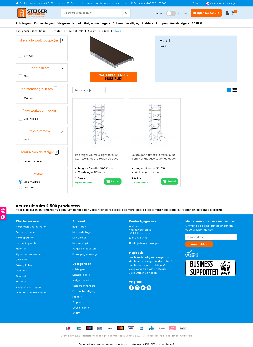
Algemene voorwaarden (30, 254)
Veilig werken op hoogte (143, 272)
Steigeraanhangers (83, 285)
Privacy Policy (24, 265)
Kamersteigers (81, 274)
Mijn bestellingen (82, 232)
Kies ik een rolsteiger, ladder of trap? (151, 261)
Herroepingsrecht (26, 243)
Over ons (21, 270)
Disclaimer (22, 259)
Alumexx (29, 187)
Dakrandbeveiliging (83, 291)
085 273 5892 (138, 238)
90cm (105, 31)
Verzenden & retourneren (31, 226)
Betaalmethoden (26, 232)
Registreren (79, 226)
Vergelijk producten (84, 248)
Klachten (21, 248)
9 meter (56, 31)
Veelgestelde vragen (28, 287)
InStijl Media (185, 335)
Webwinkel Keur (106, 344)
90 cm (27, 76)
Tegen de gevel (33, 161)
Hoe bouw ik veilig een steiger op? (149, 257)
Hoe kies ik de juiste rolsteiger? (147, 265)
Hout (117, 31)
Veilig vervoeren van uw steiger (147, 269)
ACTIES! (76, 313)
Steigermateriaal (82, 280)
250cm (92, 31)
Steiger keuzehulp (206, 13)
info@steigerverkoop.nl (144, 243)
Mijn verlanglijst (81, 243)
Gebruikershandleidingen (31, 292)
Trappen (77, 302)
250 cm (28, 98)
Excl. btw (159, 13)
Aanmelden (199, 244)
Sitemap (21, 281)
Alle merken (32, 182)
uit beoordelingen (221, 3)
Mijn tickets (79, 237)
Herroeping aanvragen (85, 254)
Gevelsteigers (80, 307)
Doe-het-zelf (75, 31)
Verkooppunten (25, 237)
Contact (198, 3)
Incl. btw (182, 13)
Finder (42, 31)
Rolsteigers (78, 269)
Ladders (77, 296)
